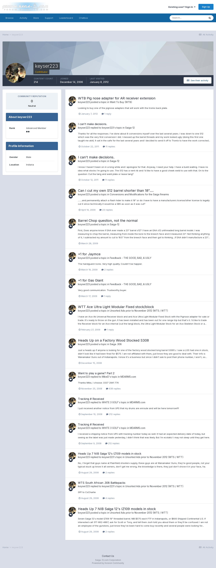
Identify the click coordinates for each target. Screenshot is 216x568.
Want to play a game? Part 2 (96, 373)
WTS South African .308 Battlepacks (101, 482)
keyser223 (84, 102)
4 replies (109, 498)
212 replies (113, 414)
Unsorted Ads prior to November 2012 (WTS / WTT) (139, 310)
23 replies (106, 209)
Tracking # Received (91, 399)
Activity (23, 18)
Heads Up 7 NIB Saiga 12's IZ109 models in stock (109, 453)
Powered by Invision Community (108, 563)
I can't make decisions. (92, 124)
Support (49, 18)
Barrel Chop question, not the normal (108, 221)
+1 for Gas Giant (90, 280)
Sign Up (206, 6)
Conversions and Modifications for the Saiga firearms (139, 194)
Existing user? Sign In (181, 7)
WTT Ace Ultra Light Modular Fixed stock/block (116, 307)
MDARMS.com (128, 376)
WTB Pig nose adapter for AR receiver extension (116, 98)
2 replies (107, 269)
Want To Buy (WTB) (121, 102)
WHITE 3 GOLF (110, 402)
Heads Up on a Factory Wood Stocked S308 (113, 340)
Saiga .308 (116, 344)
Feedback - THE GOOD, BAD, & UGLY (130, 257)
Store (36, 18)
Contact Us (108, 556)
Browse (10, 18)
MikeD (105, 376)
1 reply (106, 113)
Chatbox (83, 18)
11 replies (109, 146)
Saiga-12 (130, 127)
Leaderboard (66, 18)
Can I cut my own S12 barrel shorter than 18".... (116, 191)
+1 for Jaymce (89, 254)
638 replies (113, 388)
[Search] (188, 18)
